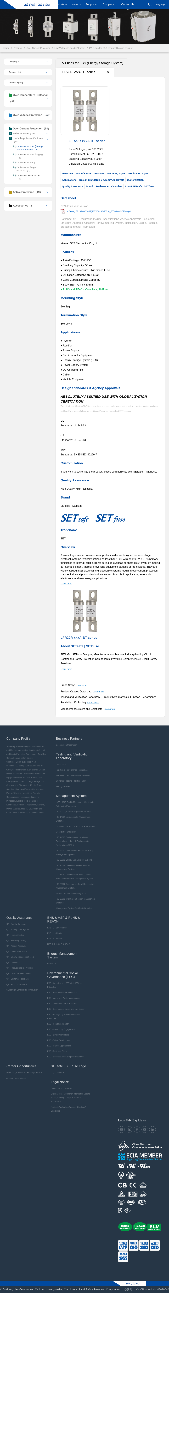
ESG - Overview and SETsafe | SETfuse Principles (63, 981)
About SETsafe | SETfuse (139, 186)
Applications (69, 179)
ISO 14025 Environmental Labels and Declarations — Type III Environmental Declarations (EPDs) (72, 837)
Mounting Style (116, 173)
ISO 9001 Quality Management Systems (73, 807)
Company (109, 4)
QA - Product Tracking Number (19, 963)
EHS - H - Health (53, 929)
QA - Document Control (16, 947)
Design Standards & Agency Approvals (101, 179)
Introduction (61, 760)
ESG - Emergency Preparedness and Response (62, 1012)
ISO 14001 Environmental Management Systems (73, 814)
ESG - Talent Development (57, 1036)
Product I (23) (14, 72)
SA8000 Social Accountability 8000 (70, 889)
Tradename (102, 186)
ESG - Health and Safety (57, 1019)
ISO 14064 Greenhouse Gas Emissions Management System (73, 863)
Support (91, 4)
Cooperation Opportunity (66, 740)
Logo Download (56, 1068)
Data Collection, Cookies (60, 1084)
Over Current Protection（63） (29, 128)
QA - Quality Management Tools (19, 952)
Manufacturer (83, 173)
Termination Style (137, 173)
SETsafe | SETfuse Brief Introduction (21, 985)
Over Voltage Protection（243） (29, 115)
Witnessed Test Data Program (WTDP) (72, 771)
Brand (89, 186)
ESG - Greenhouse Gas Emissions (61, 999)
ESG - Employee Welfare (57, 1030)
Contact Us (127, 6)
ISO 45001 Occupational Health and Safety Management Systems (74, 848)
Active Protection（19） (25, 192)
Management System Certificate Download (74, 904)
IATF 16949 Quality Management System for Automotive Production (75, 800)
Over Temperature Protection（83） (28, 98)
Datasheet (67, 173)
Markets (61, 4)
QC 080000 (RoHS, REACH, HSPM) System (75, 822)
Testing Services (63, 782)
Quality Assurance (72, 186)
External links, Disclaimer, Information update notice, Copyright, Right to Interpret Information (70, 1091)
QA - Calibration (13, 958)
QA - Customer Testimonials (18, 969)
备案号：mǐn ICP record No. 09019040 (146, 1281)
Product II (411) (15, 83)
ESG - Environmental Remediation (61, 988)
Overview (116, 186)
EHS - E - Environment (56, 923)
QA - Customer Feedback (17, 974)
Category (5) (14, 62)
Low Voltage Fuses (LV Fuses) (69, 48)
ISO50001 (50, 959)
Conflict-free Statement (65, 827)
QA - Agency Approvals (16, 941)
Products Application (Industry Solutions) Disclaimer (67, 1101)
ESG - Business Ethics (56, 1047)
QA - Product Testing (15, 930)
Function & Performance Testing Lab (71, 765)
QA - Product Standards (16, 980)
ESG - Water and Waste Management (62, 993)
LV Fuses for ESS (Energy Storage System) (111, 48)
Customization (135, 179)
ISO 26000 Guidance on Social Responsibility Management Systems (75, 881)
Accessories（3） (21, 205)
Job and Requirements (15, 1073)
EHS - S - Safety (53, 934)
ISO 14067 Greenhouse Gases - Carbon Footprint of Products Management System (74, 872)
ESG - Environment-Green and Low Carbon (65, 1004)
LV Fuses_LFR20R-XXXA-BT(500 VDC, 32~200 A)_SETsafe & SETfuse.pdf (98, 211)
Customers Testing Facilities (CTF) (70, 776)
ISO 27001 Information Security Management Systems (75, 896)
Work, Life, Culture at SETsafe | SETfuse (23, 1068)
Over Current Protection (38, 48)
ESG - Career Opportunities (58, 1041)
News (76, 4)
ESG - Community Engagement (60, 1025)
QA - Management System (17, 925)
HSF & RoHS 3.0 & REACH (58, 940)
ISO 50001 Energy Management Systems (73, 855)
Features (99, 173)
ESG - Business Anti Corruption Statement (64, 1052)
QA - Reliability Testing (15, 936)
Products (45, 4)
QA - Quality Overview (15, 919)
